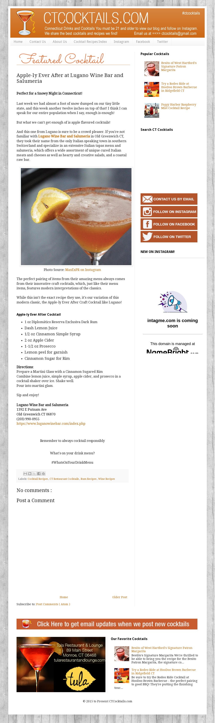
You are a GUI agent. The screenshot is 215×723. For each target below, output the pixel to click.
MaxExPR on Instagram (83, 270)
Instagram (121, 42)
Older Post (119, 597)
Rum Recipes (89, 478)
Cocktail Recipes (38, 478)
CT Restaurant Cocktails (64, 478)
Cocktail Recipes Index (90, 42)
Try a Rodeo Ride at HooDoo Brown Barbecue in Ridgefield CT (179, 87)
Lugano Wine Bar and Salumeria (64, 136)
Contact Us (38, 42)
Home (18, 42)
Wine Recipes (106, 478)
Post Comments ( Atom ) (53, 604)
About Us (60, 42)
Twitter (162, 42)
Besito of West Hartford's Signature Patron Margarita (179, 66)
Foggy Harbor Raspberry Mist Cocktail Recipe (178, 106)
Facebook (143, 42)
